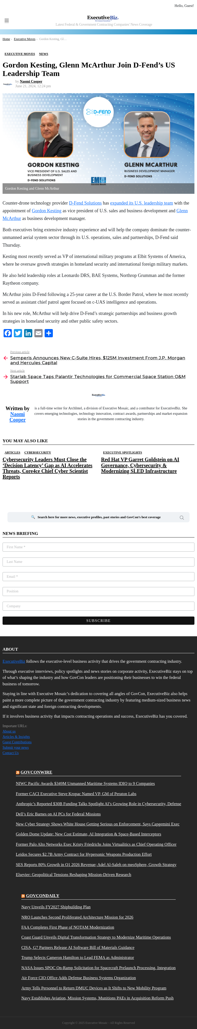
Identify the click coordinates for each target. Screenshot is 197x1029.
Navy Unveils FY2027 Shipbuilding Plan (56, 907)
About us (9, 731)
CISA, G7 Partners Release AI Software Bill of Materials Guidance (77, 947)
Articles (12, 452)
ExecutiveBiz (14, 661)
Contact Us (11, 753)
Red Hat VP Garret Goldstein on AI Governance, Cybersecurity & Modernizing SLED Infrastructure (140, 465)
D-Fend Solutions (85, 203)
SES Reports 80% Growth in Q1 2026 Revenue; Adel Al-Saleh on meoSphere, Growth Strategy (96, 864)
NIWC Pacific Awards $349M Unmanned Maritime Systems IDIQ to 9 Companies (85, 783)
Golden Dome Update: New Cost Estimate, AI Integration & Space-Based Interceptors (88, 834)
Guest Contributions (17, 742)
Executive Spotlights (122, 452)
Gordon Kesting (47, 210)
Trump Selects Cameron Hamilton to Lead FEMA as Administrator (77, 957)
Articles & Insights (16, 737)
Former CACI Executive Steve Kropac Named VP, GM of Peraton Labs (76, 794)
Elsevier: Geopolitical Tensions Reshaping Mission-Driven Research (73, 874)
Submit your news (16, 747)
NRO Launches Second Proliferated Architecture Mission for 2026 (77, 917)
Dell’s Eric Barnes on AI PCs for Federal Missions (58, 814)
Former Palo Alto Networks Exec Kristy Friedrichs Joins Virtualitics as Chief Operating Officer (96, 844)
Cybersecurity (37, 452)
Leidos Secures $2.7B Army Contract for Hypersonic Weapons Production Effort (84, 854)
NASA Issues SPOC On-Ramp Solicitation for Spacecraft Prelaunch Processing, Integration (98, 968)
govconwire (36, 772)
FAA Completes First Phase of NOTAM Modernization (67, 927)
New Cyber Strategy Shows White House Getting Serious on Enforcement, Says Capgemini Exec (98, 824)
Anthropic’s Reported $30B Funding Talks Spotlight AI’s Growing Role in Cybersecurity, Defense (98, 804)
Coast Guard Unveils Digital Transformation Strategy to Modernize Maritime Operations (96, 937)
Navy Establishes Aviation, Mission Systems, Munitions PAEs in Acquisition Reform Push (97, 998)
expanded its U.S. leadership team (141, 203)
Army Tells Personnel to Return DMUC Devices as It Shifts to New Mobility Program (93, 988)
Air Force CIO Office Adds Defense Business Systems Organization (78, 978)
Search (182, 518)
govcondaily (42, 895)
